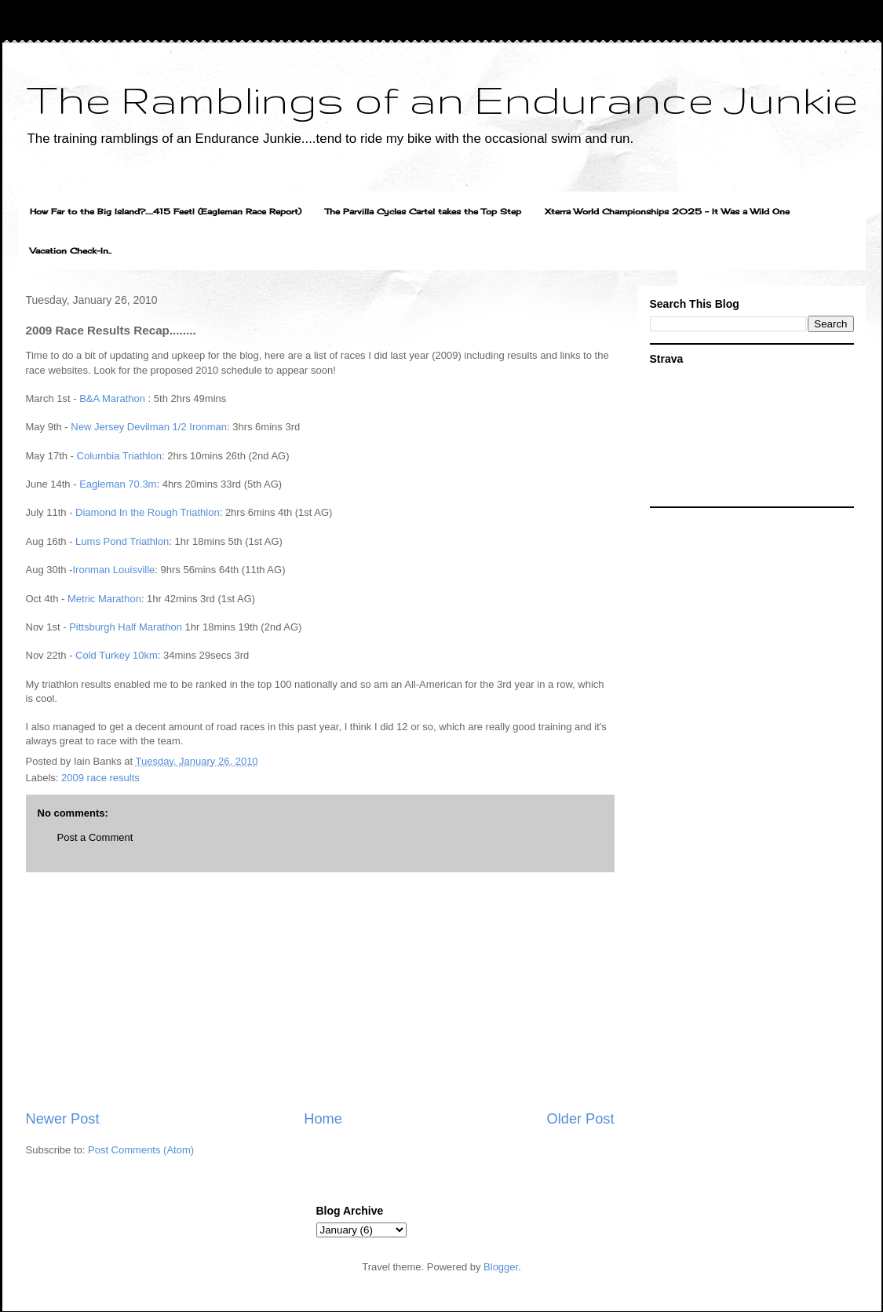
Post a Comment (95, 837)
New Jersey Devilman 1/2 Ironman (149, 427)
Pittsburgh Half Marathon (125, 627)
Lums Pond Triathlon (122, 541)
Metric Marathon (104, 599)
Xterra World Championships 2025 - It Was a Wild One (667, 211)
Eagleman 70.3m (117, 484)
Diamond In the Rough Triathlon (147, 512)
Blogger (500, 1267)
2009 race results (100, 778)
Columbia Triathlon (119, 456)
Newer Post (63, 1119)
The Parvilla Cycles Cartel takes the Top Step (423, 211)
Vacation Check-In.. (70, 250)
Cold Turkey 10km (116, 655)
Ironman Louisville (114, 570)
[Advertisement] (320, 991)
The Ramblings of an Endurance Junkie (442, 99)
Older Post (581, 1119)
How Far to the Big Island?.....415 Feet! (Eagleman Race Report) (165, 211)
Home (323, 1119)
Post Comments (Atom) (141, 1150)
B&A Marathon (112, 398)
